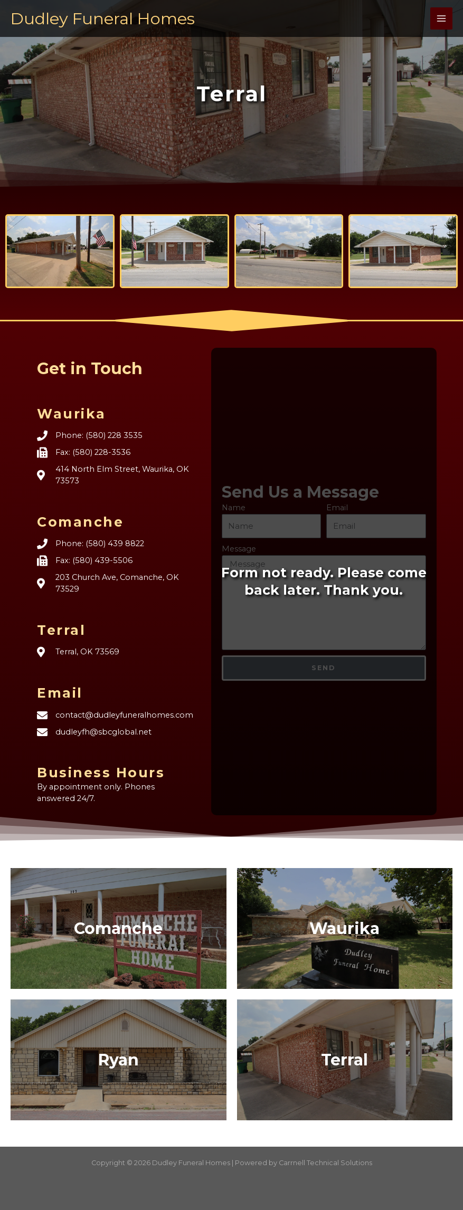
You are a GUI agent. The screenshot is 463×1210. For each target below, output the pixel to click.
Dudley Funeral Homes (106, 18)
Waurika (344, 928)
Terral (344, 1060)
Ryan (118, 1060)
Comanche (118, 928)
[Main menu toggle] (441, 18)
